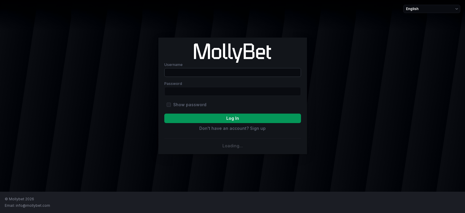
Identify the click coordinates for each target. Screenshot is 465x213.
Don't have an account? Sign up (232, 128)
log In (232, 118)
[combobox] (406, 9)
